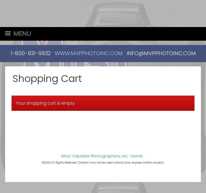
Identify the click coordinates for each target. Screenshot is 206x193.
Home (137, 156)
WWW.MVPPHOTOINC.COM (89, 53)
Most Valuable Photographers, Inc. (94, 156)
